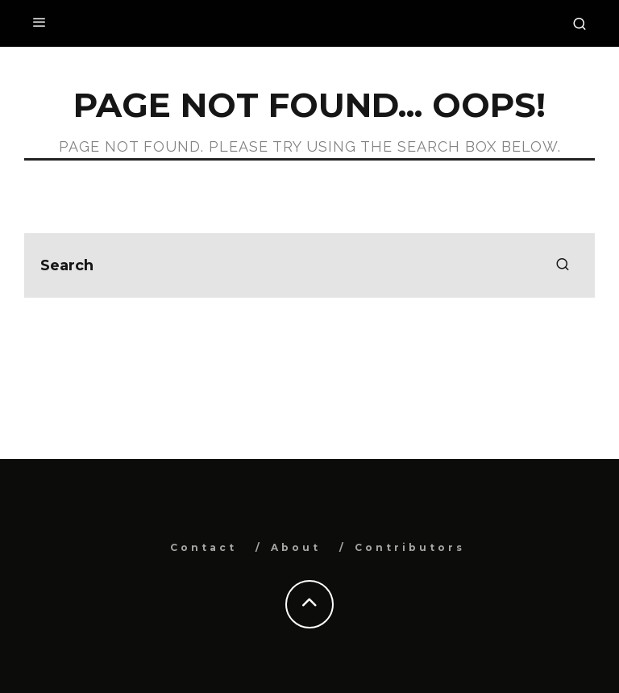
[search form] (309, 265)
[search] (562, 265)
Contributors (410, 547)
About (296, 547)
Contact (203, 547)
